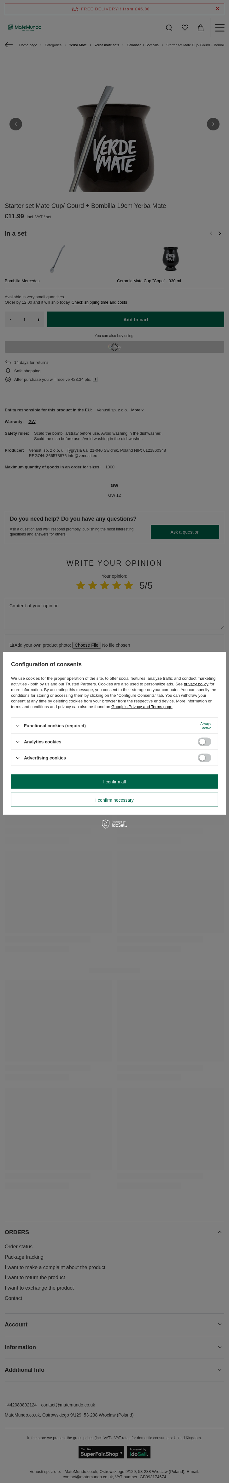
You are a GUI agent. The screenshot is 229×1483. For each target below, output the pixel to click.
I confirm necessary (114, 799)
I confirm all (114, 781)
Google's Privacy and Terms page (142, 706)
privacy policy (196, 684)
